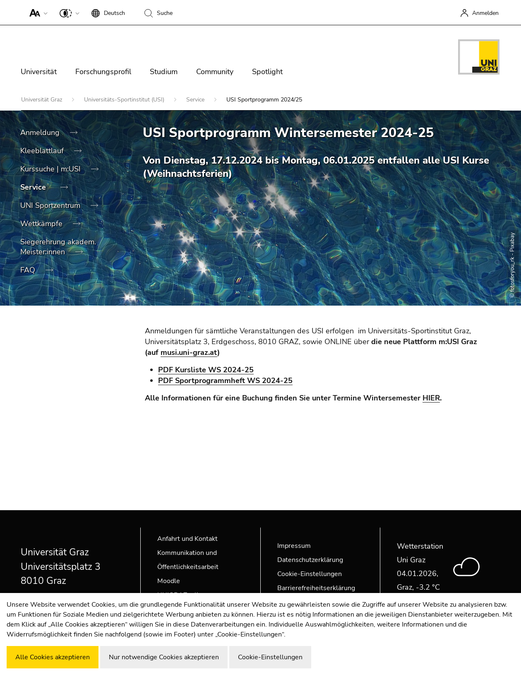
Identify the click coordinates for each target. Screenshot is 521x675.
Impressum (294, 545)
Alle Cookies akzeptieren (52, 657)
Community (214, 72)
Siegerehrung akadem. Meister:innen (58, 247)
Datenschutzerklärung (310, 559)
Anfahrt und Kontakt (187, 538)
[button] (37, 12)
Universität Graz (42, 100)
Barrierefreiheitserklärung (316, 588)
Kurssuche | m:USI (51, 169)
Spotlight (267, 72)
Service (196, 100)
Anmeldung (41, 132)
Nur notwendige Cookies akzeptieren (164, 657)
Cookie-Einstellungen (309, 574)
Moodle (168, 581)
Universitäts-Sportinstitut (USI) (125, 100)
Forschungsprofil (103, 72)
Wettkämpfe (42, 224)
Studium (164, 72)
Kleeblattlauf (43, 151)
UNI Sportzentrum (51, 205)
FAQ (28, 270)
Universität (39, 72)
